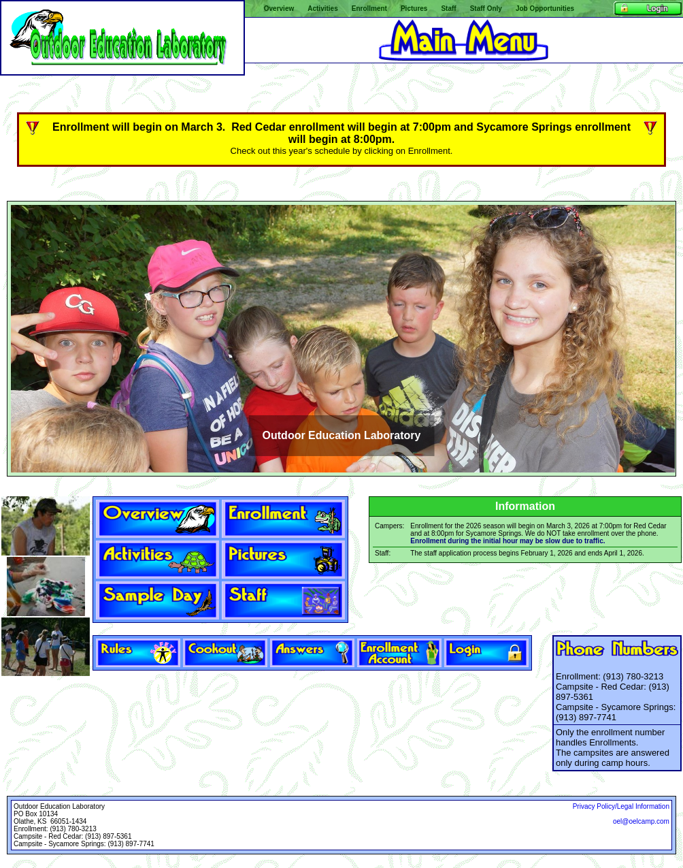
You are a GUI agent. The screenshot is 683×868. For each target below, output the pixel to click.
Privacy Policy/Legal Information (621, 806)
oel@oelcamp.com (641, 821)
